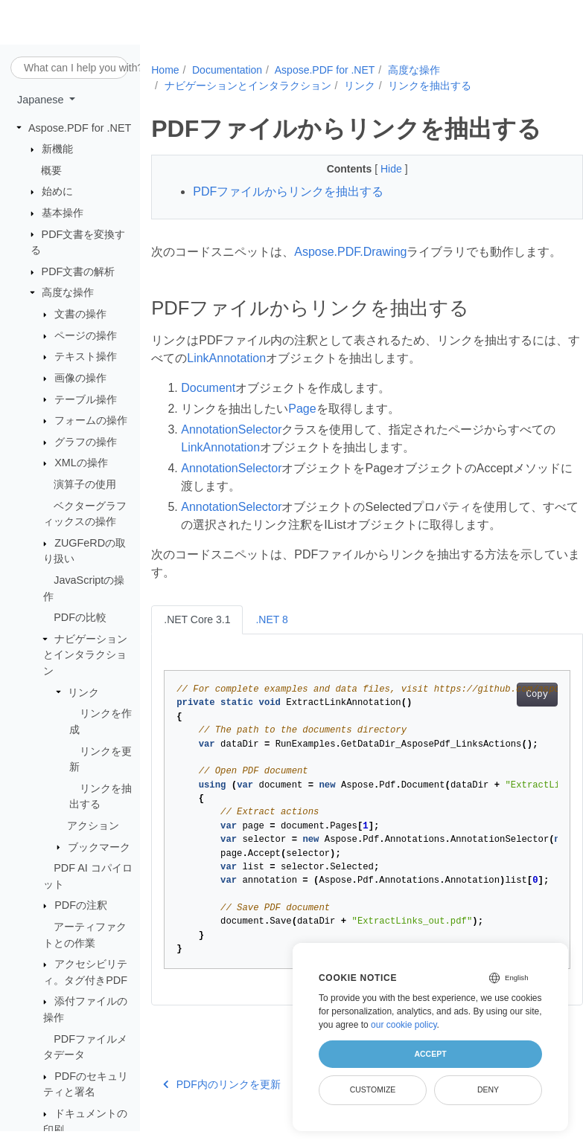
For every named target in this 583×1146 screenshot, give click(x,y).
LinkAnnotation (262, 376)
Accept (430, 1053)
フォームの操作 (90, 421)
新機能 (57, 149)
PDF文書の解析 (78, 272)
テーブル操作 (85, 399)
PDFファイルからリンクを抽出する (288, 191)
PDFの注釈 (80, 906)
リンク (83, 692)
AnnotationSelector (231, 447)
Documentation (227, 70)
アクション (93, 826)
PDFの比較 (80, 618)
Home (165, 70)
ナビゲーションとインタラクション (85, 655)
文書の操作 (80, 315)
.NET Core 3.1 (197, 637)
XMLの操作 (81, 463)
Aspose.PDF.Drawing (350, 251)
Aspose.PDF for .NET (79, 128)
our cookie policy (404, 1025)
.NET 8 (271, 637)
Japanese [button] (41, 100)
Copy (506, 712)
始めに (57, 192)
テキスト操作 (85, 357)
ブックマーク (99, 847)
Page (302, 426)
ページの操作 (85, 336)
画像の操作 (80, 378)
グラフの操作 (85, 442)
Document (208, 405)
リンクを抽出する (429, 85)
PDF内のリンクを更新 (222, 1102)
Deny (488, 1089)
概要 (51, 171)
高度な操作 (68, 293)
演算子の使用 (85, 485)
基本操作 (62, 213)
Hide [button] (377, 169)
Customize (373, 1089)
